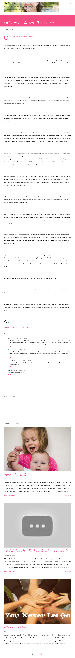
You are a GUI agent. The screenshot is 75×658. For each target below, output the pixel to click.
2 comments (12, 495)
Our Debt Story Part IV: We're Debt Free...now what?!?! (37, 551)
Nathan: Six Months (15, 474)
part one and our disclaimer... (24, 36)
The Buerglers (10, 3)
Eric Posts (18, 327)
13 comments (12, 571)
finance (23, 327)
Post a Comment (13, 648)
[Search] (64, 3)
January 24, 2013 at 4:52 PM (20, 338)
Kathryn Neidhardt (13, 360)
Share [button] (67, 327)
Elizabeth (10, 349)
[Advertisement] (37, 410)
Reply (10, 346)
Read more (68, 495)
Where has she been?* (16, 627)
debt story (11, 327)
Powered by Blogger (37, 654)
